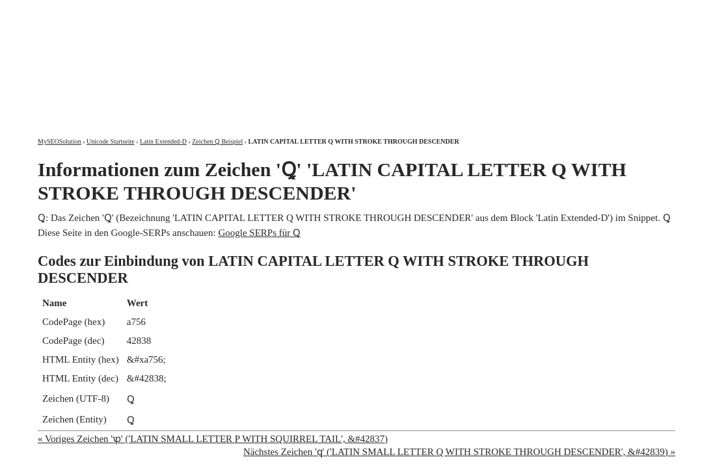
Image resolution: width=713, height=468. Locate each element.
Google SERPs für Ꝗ (259, 233)
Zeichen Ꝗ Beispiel (217, 141)
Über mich (509, 11)
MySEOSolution (59, 141)
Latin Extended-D (163, 141)
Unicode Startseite (111, 141)
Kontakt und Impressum (608, 11)
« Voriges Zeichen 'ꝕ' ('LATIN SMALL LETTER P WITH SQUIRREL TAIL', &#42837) (213, 439)
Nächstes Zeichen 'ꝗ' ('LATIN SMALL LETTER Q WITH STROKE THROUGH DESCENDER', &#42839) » (459, 452)
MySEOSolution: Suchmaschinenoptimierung (190, 58)
